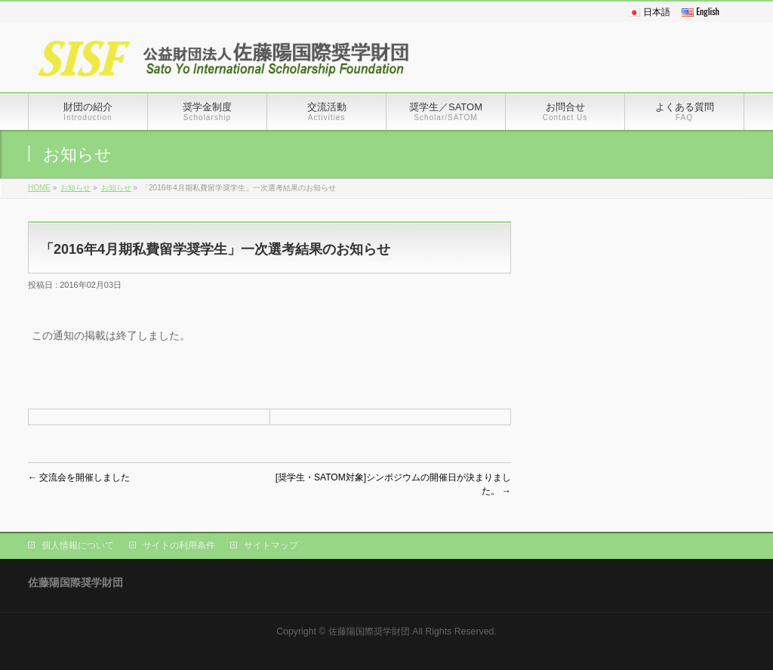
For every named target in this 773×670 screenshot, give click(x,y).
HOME (39, 188)
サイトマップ (271, 545)
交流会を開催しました (79, 477)
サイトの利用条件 (179, 545)
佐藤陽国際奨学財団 (369, 631)
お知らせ (75, 188)
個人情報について (78, 545)
